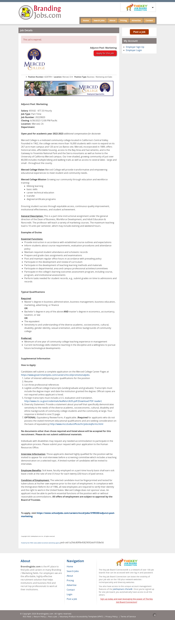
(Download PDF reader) (90, 401)
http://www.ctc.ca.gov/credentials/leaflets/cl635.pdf (50, 401)
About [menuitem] (70, 575)
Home (86, 20)
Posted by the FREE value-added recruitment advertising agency (40, 543)
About (112, 20)
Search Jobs (99, 20)
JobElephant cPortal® (122, 589)
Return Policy (40, 616)
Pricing (123, 20)
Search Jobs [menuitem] (73, 571)
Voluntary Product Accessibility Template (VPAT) (81, 616)
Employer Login (134, 50)
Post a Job (139, 31)
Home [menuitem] (70, 566)
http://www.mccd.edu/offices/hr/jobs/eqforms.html (76, 424)
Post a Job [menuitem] (72, 598)
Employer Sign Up (135, 46)
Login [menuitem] (69, 594)
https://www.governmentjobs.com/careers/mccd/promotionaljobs (55, 374)
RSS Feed (27, 616)
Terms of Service (128, 616)
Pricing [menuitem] (70, 580)
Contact (149, 20)
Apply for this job (105, 53)
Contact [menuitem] (71, 589)
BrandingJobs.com (45, 613)
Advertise (136, 20)
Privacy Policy (111, 616)
